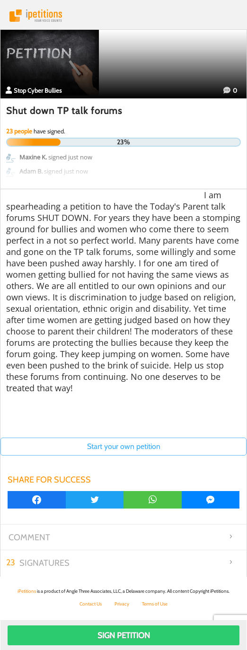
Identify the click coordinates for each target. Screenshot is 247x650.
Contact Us (90, 604)
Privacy (122, 604)
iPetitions (123, 15)
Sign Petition (123, 635)
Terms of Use (155, 604)
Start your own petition (123, 446)
